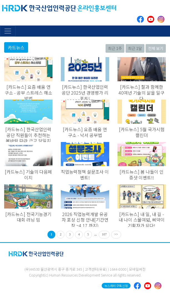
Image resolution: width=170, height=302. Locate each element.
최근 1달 (135, 48)
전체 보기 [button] (155, 48)
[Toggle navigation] (8, 31)
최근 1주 (115, 48)
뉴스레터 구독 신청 (116, 285)
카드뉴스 (16, 47)
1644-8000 (118, 269)
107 (104, 234)
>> (116, 234)
